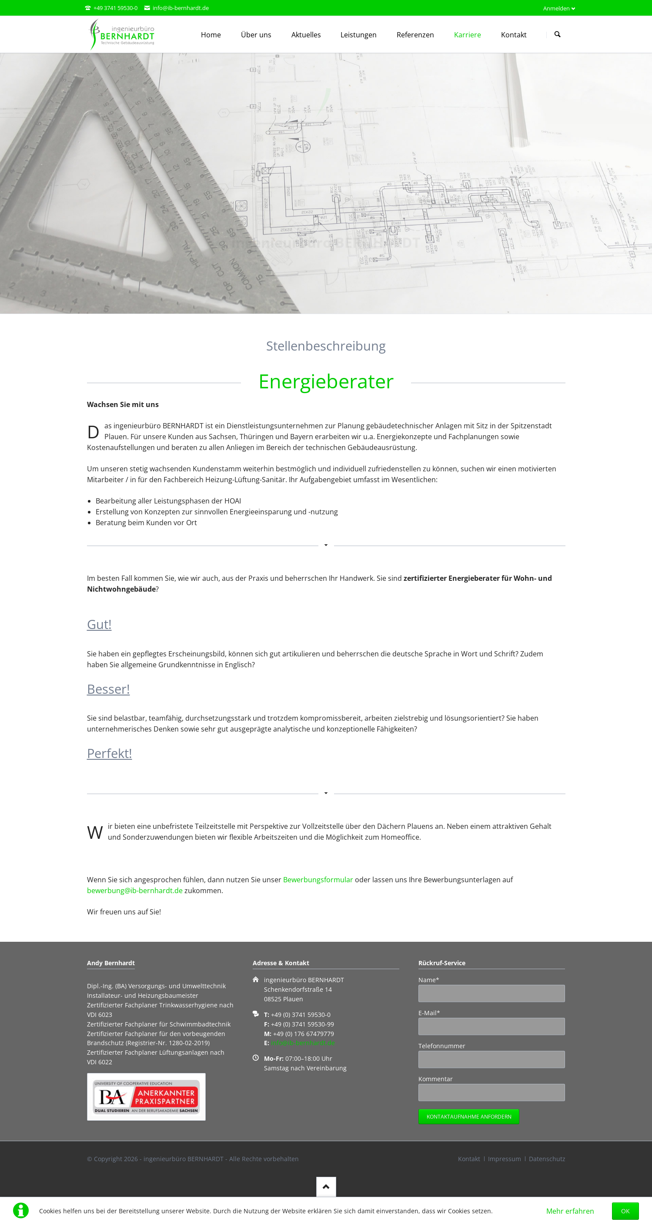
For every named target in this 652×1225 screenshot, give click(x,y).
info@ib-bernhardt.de (303, 1043)
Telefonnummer (441, 1046)
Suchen (557, 34)
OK (625, 1211)
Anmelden (556, 8)
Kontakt (469, 1159)
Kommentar (435, 1079)
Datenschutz (547, 1159)
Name (432, 979)
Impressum (504, 1159)
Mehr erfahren (570, 1211)
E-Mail (432, 1012)
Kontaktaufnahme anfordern (469, 1116)
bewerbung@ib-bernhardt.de (135, 890)
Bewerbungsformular (318, 879)
